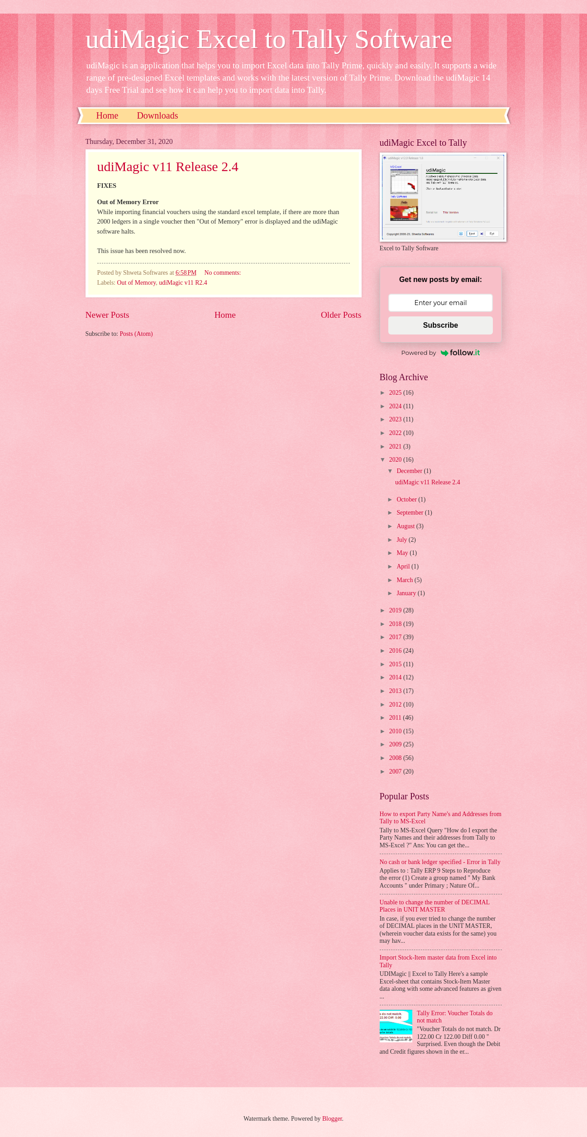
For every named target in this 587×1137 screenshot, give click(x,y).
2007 (396, 771)
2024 (396, 406)
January (406, 593)
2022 (396, 433)
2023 (396, 419)
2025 (396, 392)
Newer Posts (107, 315)
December (410, 471)
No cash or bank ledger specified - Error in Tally (440, 862)
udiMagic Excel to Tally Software (269, 39)
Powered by (440, 352)
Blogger (332, 1118)
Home (107, 115)
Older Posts (341, 315)
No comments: (224, 272)
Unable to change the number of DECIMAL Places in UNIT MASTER (435, 906)
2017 (396, 637)
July (402, 539)
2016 (396, 650)
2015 (396, 664)
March (405, 580)
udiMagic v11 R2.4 (183, 282)
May (403, 552)
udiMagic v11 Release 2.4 (168, 166)
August (406, 526)
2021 (396, 446)
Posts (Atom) (136, 333)
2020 (396, 459)
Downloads (157, 115)
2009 (396, 744)
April (403, 566)
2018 (396, 624)
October (407, 499)
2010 (396, 731)
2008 (396, 758)
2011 (396, 717)
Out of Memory (136, 282)
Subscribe (440, 325)
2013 (396, 691)
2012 (396, 704)
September (410, 512)
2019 (396, 610)
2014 (396, 677)
